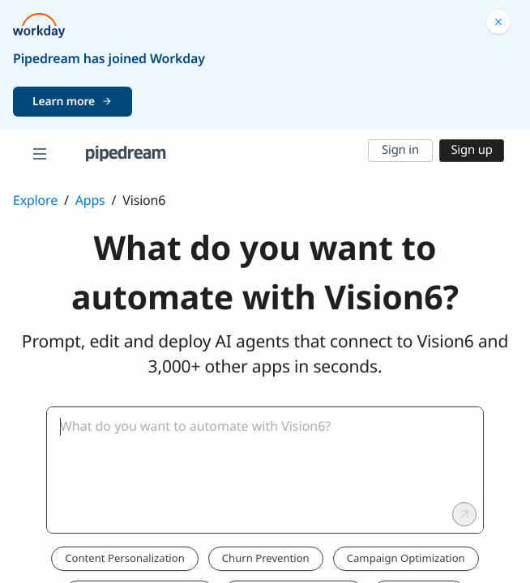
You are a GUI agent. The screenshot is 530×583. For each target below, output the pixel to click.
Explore (35, 200)
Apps (90, 200)
